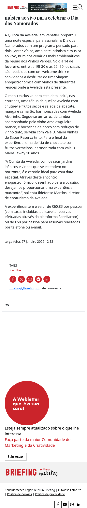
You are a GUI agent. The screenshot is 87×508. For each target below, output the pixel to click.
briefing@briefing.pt (24, 288)
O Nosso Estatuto (69, 490)
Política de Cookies (19, 494)
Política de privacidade (50, 494)
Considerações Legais (19, 490)
